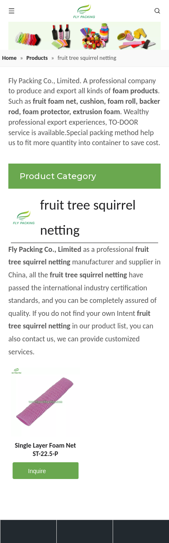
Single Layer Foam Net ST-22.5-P (45, 449)
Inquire (29, 470)
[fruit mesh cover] (84, 36)
